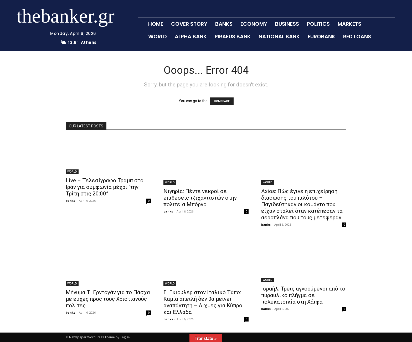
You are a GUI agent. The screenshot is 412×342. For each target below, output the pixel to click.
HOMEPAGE (222, 101)
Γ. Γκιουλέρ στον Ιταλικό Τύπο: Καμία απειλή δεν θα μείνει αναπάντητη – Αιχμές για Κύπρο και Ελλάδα (202, 302)
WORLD (72, 171)
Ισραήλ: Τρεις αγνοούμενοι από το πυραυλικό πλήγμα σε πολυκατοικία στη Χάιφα (303, 295)
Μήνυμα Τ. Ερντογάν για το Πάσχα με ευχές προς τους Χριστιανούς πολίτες (108, 299)
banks (70, 201)
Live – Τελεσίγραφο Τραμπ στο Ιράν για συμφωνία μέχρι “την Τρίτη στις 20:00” (104, 187)
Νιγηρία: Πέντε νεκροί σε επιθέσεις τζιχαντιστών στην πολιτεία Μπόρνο (200, 198)
